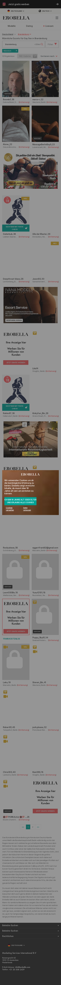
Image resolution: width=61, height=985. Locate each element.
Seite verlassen (27, 509)
